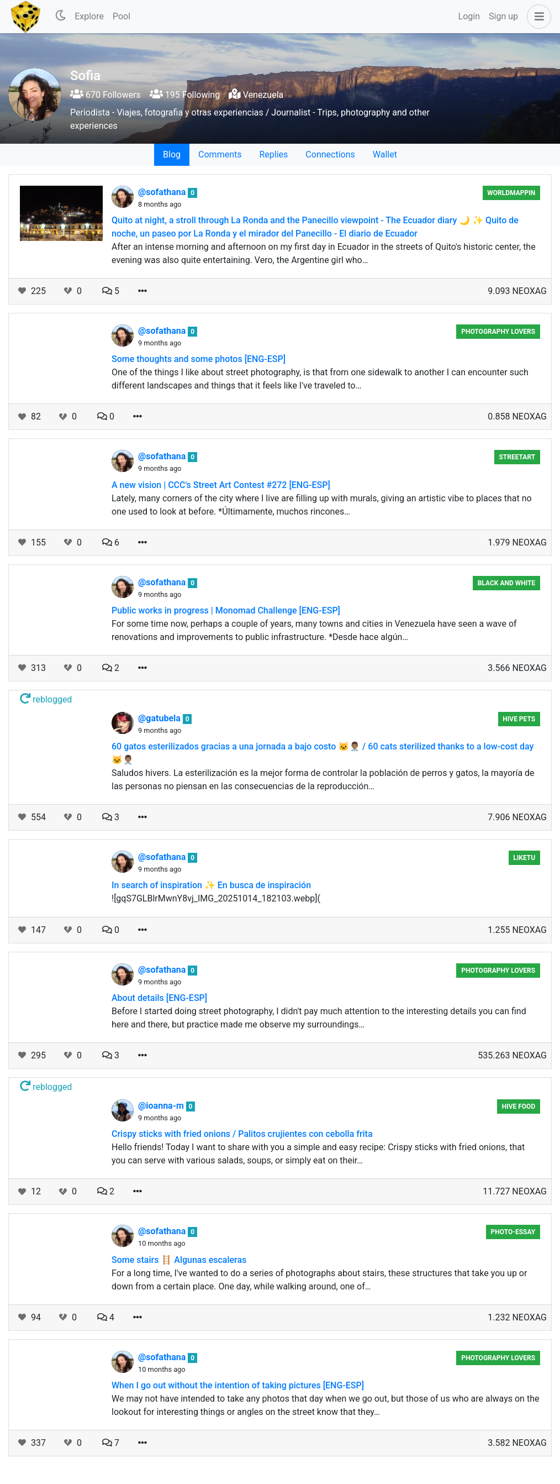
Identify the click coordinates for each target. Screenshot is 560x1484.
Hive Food (519, 1106)
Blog (172, 154)
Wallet (385, 154)
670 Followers (105, 95)
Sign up (503, 16)
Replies (273, 154)
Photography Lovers (498, 331)
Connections (330, 154)
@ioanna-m (162, 1105)
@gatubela (160, 718)
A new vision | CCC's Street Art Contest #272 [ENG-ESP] (221, 485)
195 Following (185, 95)
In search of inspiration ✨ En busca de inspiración (211, 885)
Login (469, 16)
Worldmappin (511, 193)
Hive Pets (519, 719)
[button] (536, 16)
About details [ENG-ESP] (159, 998)
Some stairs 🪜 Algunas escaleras (179, 1260)
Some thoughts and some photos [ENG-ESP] (199, 359)
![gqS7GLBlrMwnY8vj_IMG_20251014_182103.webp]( (216, 898)
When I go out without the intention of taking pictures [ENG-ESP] (238, 1385)
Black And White (507, 583)
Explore (89, 16)
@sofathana (163, 192)
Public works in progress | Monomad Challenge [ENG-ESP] (226, 610)
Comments (219, 154)
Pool (121, 16)
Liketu (524, 858)
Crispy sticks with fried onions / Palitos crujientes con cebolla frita (242, 1134)
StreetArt (517, 457)
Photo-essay (513, 1232)
